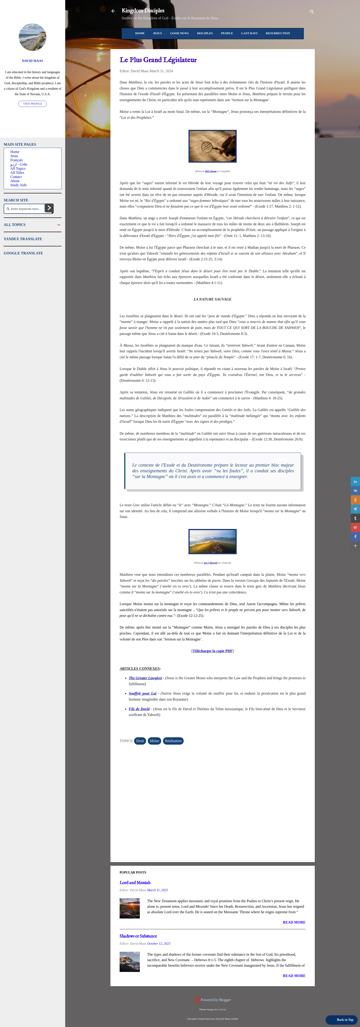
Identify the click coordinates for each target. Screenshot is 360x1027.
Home (140, 33)
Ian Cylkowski (210, 563)
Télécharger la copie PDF (212, 651)
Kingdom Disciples (142, 10)
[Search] (312, 12)
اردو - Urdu (18, 164)
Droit (140, 741)
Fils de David (139, 709)
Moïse (154, 741)
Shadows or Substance (138, 936)
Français (16, 160)
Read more (294, 922)
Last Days (249, 33)
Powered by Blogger (212, 1000)
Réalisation (173, 741)
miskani (222, 1009)
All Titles (17, 173)
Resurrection (278, 33)
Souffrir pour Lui (142, 693)
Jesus (157, 33)
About (15, 181)
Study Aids (18, 185)
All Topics (18, 168)
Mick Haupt (211, 171)
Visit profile (32, 103)
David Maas (32, 61)
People (227, 33)
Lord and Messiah (135, 883)
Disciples (205, 33)
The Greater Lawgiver (145, 678)
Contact (16, 177)
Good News (179, 33)
